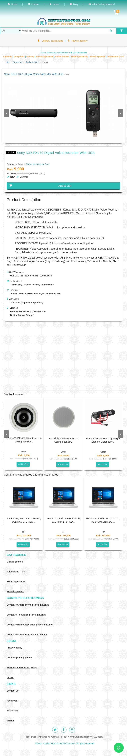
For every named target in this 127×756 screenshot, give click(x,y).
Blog (74, 4)
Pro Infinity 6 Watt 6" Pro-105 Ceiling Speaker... (63, 440)
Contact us (13, 690)
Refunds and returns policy (22, 667)
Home (12, 4)
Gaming (30, 56)
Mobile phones (15, 561)
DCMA (10, 677)
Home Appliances (45, 56)
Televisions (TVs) (16, 571)
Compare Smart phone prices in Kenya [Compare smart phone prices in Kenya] (28, 604)
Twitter (10, 720)
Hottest (33, 4)
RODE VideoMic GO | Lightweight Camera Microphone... (103, 440)
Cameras (8, 56)
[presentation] (6, 113)
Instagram (12, 710)
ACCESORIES (51, 209)
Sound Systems (98, 56)
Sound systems (15, 591)
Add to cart (40, 185)
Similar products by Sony (37, 164)
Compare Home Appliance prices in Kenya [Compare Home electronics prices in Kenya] (30, 624)
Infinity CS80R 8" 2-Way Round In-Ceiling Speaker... (24, 440)
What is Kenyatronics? (101, 4)
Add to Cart (23, 464)
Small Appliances (79, 56)
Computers (19, 56)
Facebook (12, 700)
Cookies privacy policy (19, 657)
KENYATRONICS (64, 213)
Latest (54, 4)
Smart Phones (62, 56)
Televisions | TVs (115, 56)
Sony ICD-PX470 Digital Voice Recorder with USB (36, 257)
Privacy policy (14, 647)
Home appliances (16, 581)
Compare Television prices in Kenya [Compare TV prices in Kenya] (26, 614)
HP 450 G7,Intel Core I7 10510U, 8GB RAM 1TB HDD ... (24, 520)
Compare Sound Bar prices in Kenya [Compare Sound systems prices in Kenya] (27, 634)
